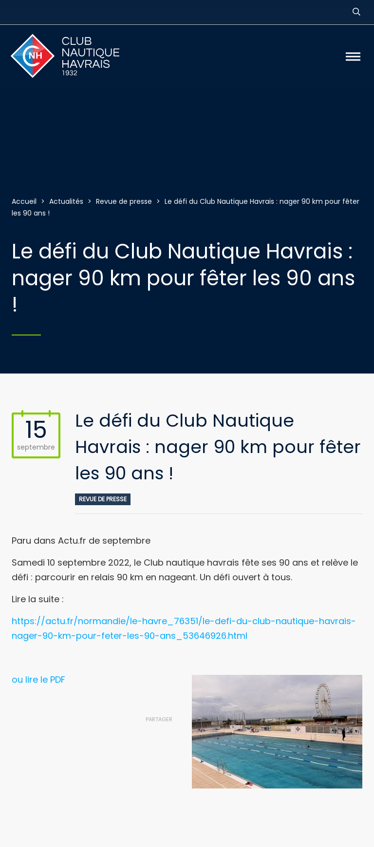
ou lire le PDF (38, 679)
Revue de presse (103, 499)
